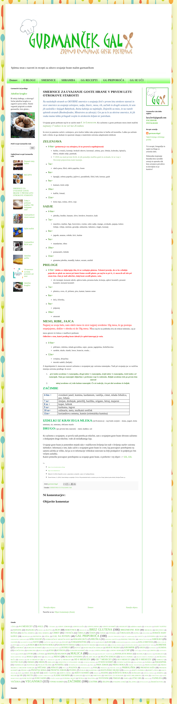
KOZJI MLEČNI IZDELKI (93, 648)
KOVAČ (78, 648)
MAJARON (62, 654)
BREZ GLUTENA (100, 629)
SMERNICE (48, 80)
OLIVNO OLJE (17, 662)
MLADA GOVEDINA (74, 657)
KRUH (142, 648)
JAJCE (36, 642)
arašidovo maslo (135, 626)
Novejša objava (49, 607)
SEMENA (160, 673)
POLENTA (73, 668)
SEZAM (13, 675)
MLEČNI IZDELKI (108, 657)
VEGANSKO (33, 681)
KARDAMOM (120, 642)
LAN (89, 650)
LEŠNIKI (144, 650)
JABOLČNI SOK (143, 639)
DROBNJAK (26, 636)
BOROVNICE (70, 630)
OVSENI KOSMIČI (105, 662)
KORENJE (161, 644)
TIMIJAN (116, 678)
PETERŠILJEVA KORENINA (78, 665)
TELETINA (91, 678)
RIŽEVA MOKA (65, 673)
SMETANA (97, 675)
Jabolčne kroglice (19, 93)
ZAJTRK (93, 681)
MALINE (92, 654)
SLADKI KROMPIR (62, 675)
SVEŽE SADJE (55, 678)
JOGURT (65, 642)
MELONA (48, 657)
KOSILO (66, 647)
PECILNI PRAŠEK (45, 665)
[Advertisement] (90, 583)
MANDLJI (140, 654)
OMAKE (30, 662)
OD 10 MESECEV (33, 660)
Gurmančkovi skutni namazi (29, 216)
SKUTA (30, 675)
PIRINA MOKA (119, 665)
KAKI (109, 642)
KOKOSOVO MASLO (67, 645)
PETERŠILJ (59, 665)
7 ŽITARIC (51, 626)
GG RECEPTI (89, 80)
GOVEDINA (151, 636)
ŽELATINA (132, 682)
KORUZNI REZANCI (52, 647)
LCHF (127, 650)
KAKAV (101, 642)
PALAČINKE (138, 662)
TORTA (126, 678)
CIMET (55, 633)
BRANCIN (83, 630)
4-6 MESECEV (26, 626)
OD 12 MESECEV (64, 660)
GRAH (161, 636)
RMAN (96, 673)
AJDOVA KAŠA (78, 626)
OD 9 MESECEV (143, 659)
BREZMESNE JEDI (130, 630)
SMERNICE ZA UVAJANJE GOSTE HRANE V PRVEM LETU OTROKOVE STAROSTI (23, 192)
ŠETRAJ (81, 678)
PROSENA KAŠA (148, 668)
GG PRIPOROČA (113, 80)
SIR (21, 675)
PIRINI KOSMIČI (151, 665)
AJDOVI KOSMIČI (109, 626)
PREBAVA (103, 667)
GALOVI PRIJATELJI (115, 636)
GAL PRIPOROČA (87, 636)
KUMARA (152, 647)
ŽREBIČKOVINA (157, 682)
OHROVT (160, 660)
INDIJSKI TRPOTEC (128, 639)
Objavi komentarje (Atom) (65, 612)
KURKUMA (31, 650)
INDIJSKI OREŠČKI (111, 639)
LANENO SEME (115, 650)
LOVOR (29, 654)
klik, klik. (128, 457)
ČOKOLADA (125, 633)
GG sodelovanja (129, 636)
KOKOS (31, 645)
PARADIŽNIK (160, 662)
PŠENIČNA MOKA (38, 670)
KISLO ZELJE (161, 642)
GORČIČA (140, 636)
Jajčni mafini (29, 229)
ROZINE (104, 673)
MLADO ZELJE (92, 657)
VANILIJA (157, 678)
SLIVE (87, 675)
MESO (57, 656)
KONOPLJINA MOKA (131, 645)
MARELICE (159, 654)
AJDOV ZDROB (64, 626)
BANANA (17, 630)
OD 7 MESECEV (104, 659)
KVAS (51, 650)
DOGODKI (146, 633)
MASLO (30, 657)
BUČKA (14, 633)
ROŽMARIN (136, 673)
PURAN (83, 670)
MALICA (76, 653)
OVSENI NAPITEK (124, 662)
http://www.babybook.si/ (54, 470)
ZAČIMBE (74, 681)
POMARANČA (85, 667)
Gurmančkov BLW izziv (29, 243)
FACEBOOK (151, 120)
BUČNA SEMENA (28, 633)
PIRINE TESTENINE (135, 665)
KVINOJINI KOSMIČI (77, 650)
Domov (13, 80)
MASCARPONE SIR (17, 657)
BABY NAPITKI (160, 626)
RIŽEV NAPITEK (50, 673)
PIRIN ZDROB (102, 665)
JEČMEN (56, 642)
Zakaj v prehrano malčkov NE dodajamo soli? (29, 205)
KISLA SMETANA (145, 642)
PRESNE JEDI (114, 667)
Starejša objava (131, 607)
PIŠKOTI (54, 668)
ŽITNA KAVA (143, 682)
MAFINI (50, 654)
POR (95, 668)
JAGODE (14, 642)
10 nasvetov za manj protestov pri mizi (29, 272)
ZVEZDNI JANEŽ (119, 682)
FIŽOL (47, 636)
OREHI (41, 662)
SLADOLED (77, 675)
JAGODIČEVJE (25, 642)
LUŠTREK (41, 654)
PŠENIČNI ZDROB (58, 670)
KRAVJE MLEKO (113, 648)
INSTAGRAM (152, 123)
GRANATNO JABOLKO (18, 639)
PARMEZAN (19, 665)
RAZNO (126, 670)
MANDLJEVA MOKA (123, 654)
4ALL (40, 626)
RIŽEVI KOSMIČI (82, 673)
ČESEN (92, 633)
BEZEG (40, 630)
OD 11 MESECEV (49, 659)
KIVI (14, 645)
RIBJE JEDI (28, 673)
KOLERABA (103, 645)
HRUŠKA (95, 639)
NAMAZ (21, 659)
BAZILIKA (30, 630)
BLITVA (49, 630)
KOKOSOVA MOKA (46, 645)
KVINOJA (61, 650)
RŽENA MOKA (149, 673)
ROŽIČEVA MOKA (120, 673)
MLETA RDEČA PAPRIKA (145, 657)
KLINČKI (22, 645)
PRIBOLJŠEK (128, 667)
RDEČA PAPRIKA (138, 670)
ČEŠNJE (103, 633)
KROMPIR (129, 647)
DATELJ (137, 633)
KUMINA (162, 648)
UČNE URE (136, 678)
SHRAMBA (68, 80)
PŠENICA (24, 670)
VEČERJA (16, 681)
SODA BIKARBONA (134, 675)
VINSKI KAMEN (57, 682)
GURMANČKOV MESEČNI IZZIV (57, 639)
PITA (64, 667)
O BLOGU (29, 80)
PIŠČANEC (42, 668)
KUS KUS (42, 650)
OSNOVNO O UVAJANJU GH (61, 488)
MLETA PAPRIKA (127, 657)
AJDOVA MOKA (93, 626)
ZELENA (106, 682)
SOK (146, 675)
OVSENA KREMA (89, 662)
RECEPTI (28, 175)
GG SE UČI (136, 80)
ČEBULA (81, 633)
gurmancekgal (154, 133)
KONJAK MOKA (116, 645)
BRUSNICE (159, 630)
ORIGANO (51, 662)
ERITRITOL (37, 636)
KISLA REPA (131, 642)
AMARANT (123, 626)
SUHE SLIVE (27, 678)
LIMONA (153, 650)
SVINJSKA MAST (68, 678)
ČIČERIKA (113, 633)
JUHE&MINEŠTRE (78, 642)
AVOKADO (148, 626)
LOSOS (20, 654)
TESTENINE (103, 678)
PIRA (91, 665)
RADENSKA (93, 670)
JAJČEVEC (47, 642)
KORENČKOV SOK (147, 645)
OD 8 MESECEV (124, 660)
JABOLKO (157, 639)
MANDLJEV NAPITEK (104, 654)
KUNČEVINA (19, 650)
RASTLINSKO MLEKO (110, 670)
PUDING (72, 670)
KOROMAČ (19, 648)
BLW (57, 630)
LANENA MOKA (100, 650)
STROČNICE (155, 675)
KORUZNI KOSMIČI (34, 648)
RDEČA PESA (153, 670)
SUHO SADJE (40, 678)
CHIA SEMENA (43, 633)
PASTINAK (31, 665)
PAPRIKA (148, 662)
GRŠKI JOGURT (35, 639)
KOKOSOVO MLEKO (88, 645)
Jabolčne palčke (27, 257)
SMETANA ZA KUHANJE (113, 675)
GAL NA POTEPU (61, 636)
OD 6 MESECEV (82, 659)
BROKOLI (148, 630)
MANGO (150, 654)
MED (39, 657)
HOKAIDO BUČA (80, 639)
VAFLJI (147, 678)
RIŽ (37, 673)
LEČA (137, 650)
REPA (20, 673)
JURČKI (93, 642)
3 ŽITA (13, 626)
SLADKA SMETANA (44, 675)
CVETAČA (68, 633)
